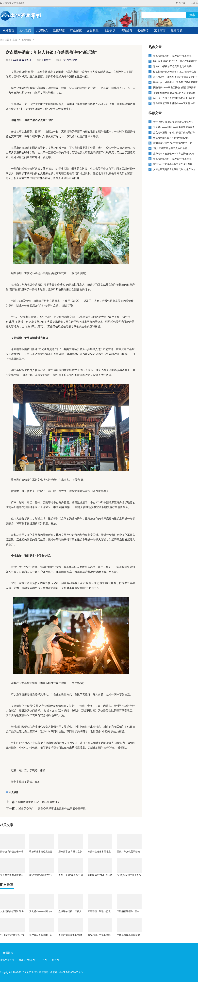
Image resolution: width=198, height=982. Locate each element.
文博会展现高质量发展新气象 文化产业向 (128, 935)
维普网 (55, 959)
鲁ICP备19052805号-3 (70, 972)
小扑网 (43, 959)
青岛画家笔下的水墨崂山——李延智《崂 (174, 103)
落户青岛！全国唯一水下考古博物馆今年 (40, 935)
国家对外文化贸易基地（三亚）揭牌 (128, 851)
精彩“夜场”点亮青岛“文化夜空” (40, 875)
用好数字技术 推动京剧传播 (70, 851)
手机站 (194, 3)
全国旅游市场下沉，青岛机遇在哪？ (39, 802)
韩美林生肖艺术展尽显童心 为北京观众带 (99, 851)
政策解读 (59, 30)
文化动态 (25, 30)
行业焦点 (109, 30)
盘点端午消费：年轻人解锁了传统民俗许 (70, 911)
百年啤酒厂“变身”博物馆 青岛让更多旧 (100, 875)
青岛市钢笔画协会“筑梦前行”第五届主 (70, 935)
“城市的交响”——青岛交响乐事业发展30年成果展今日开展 (52, 808)
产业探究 (76, 30)
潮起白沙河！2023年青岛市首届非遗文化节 (175, 77)
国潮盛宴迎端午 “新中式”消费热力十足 (128, 911)
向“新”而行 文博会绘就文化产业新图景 (99, 935)
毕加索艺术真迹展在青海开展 (40, 851)
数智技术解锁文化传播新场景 (11, 851)
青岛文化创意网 (27, 959)
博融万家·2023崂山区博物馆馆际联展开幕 (174, 87)
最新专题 (177, 30)
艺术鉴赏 (160, 30)
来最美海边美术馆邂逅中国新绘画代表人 (11, 875)
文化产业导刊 (7, 959)
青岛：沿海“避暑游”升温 (70, 875)
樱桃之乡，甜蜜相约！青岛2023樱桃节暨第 (175, 82)
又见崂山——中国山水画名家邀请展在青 (40, 911)
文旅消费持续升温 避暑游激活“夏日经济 (12, 911)
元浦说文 (42, 30)
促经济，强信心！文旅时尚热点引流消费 (174, 98)
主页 (15, 39)
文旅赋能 (93, 30)
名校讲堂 (143, 30)
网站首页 (8, 30)
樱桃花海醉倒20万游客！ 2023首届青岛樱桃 (174, 71)
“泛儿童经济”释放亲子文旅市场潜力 (12, 935)
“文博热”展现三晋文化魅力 (129, 875)
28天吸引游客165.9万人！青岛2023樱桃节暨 (175, 61)
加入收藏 (180, 3)
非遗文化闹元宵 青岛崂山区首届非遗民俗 (174, 92)
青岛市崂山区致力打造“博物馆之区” (99, 911)
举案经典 (126, 30)
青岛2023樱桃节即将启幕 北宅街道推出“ (173, 66)
